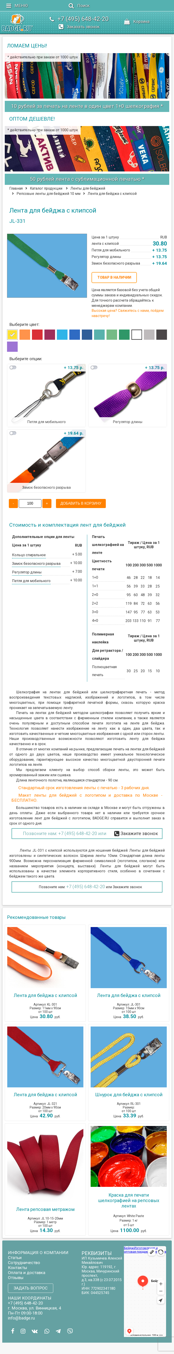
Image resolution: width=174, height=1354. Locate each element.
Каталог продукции (46, 188)
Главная (16, 188)
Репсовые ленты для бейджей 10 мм (48, 193)
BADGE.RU (100, 818)
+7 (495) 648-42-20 (85, 886)
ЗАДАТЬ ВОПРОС (31, 1288)
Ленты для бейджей (87, 188)
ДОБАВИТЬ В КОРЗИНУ (80, 503)
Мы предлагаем (31, 770)
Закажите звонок (127, 887)
